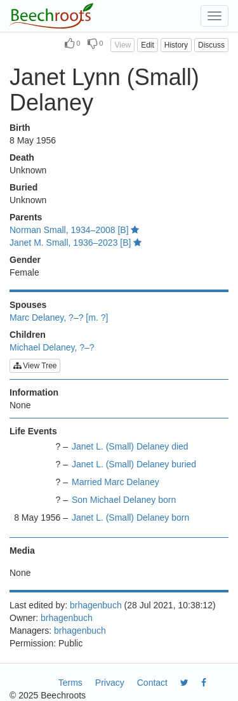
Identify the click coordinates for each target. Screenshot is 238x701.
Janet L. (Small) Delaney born (130, 517)
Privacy (109, 683)
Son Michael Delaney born (124, 500)
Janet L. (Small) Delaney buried (134, 464)
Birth (20, 128)
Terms (70, 683)
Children (28, 335)
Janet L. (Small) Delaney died (130, 446)
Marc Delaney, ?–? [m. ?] (59, 317)
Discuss (211, 45)
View (122, 45)
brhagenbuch (96, 605)
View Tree (34, 365)
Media (22, 550)
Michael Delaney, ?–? (52, 347)
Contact (152, 683)
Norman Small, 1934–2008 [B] (74, 230)
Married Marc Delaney (115, 482)
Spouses (28, 305)
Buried (23, 187)
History (176, 45)
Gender (25, 260)
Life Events (33, 431)
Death (22, 157)
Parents (26, 217)
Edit (147, 45)
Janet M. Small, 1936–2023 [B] (76, 242)
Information (34, 392)
